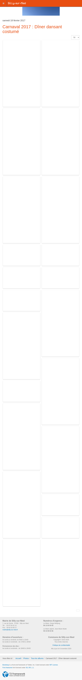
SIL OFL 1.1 (30, 667)
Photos (26, 658)
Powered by (13, 674)
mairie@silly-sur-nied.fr (10, 630)
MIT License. (54, 665)
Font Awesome (7, 667)
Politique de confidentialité (61, 645)
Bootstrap (5, 665)
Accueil (18, 658)
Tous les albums (37, 658)
